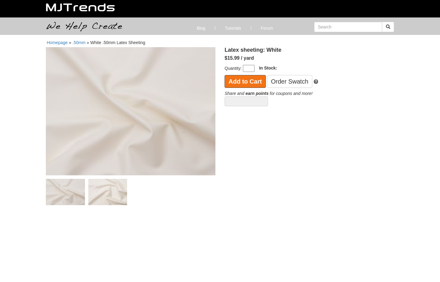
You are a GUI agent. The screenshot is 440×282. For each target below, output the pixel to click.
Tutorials (233, 28)
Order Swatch (289, 81)
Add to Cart (245, 81)
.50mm (79, 42)
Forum (267, 28)
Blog (201, 28)
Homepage (57, 42)
